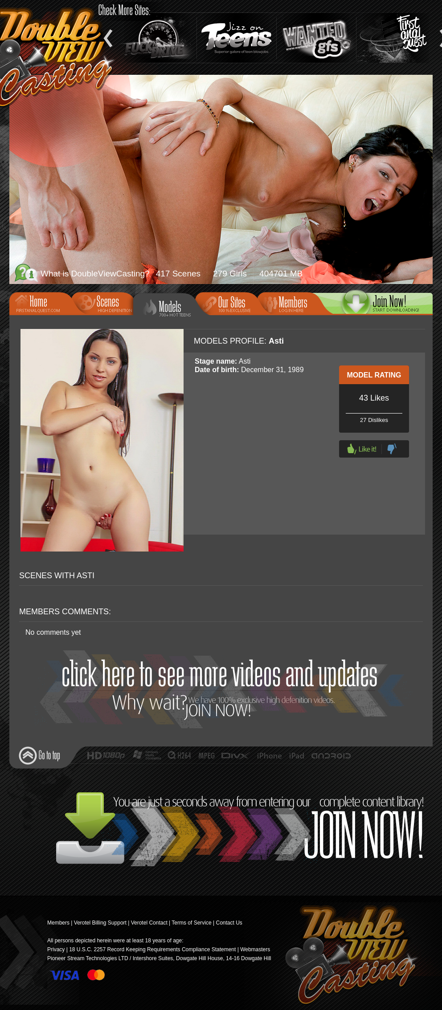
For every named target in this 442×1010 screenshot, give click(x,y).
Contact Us (229, 923)
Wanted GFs (316, 38)
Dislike (392, 449)
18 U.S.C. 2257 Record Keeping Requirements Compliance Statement (152, 949)
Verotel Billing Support (100, 923)
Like (362, 449)
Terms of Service (191, 923)
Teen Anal (396, 38)
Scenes (105, 303)
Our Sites (229, 303)
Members (291, 303)
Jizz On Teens (236, 38)
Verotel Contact (149, 923)
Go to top (39, 755)
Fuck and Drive (156, 38)
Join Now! (223, 689)
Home (43, 303)
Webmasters (255, 949)
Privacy (56, 949)
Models (171, 307)
